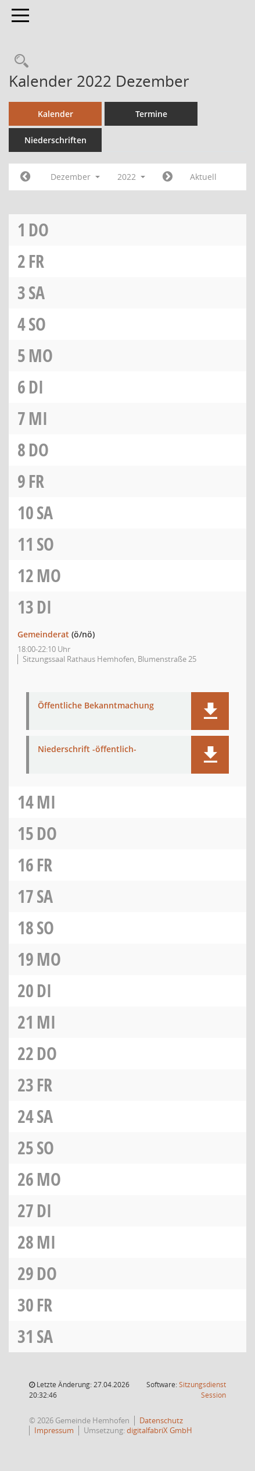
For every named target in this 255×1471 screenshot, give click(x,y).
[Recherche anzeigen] (18, 61)
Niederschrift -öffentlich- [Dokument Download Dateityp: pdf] (87, 749)
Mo (40, 355)
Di (36, 387)
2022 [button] (131, 176)
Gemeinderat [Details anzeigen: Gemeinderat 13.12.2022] (43, 634)
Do (38, 230)
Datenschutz (161, 1420)
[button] (210, 711)
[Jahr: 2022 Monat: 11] (25, 176)
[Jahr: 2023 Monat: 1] (167, 176)
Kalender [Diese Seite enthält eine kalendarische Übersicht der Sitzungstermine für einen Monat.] (55, 113)
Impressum (54, 1430)
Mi (38, 418)
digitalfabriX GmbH (159, 1430)
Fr (36, 261)
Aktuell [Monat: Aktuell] (203, 176)
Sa (36, 292)
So (37, 324)
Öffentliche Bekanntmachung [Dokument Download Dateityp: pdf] (96, 706)
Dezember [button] (75, 176)
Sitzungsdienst (202, 1390)
